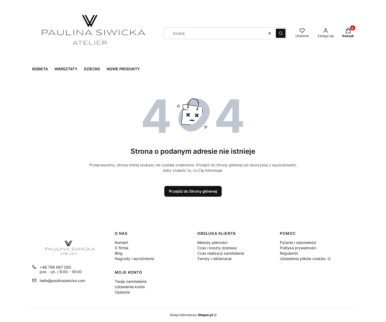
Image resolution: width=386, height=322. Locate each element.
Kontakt (121, 242)
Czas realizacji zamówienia (220, 253)
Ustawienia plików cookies (303, 258)
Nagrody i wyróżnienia (134, 258)
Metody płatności (212, 242)
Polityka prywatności (298, 248)
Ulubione (122, 292)
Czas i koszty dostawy (217, 248)
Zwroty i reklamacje (214, 258)
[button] (280, 33)
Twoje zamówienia (131, 281)
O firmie (121, 248)
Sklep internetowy (191, 315)
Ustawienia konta (130, 286)
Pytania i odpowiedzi (298, 242)
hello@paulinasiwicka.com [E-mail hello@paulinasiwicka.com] (62, 280)
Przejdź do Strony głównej (193, 191)
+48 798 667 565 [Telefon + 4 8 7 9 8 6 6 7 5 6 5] (55, 267)
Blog (119, 253)
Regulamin (289, 253)
